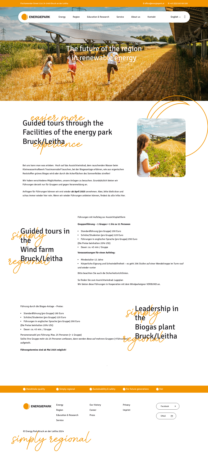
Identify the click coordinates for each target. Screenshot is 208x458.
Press (92, 415)
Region (59, 410)
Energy (59, 404)
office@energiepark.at (154, 3)
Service (60, 420)
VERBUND (151, 284)
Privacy (126, 404)
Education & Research (67, 415)
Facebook (168, 406)
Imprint (126, 410)
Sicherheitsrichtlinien (117, 273)
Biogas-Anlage (46, 306)
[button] (176, 17)
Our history (95, 404)
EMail (167, 416)
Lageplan (118, 280)
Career (93, 410)
